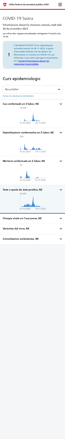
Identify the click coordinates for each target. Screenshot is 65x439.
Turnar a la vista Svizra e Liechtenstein (18, 96)
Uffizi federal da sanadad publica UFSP (29, 4)
